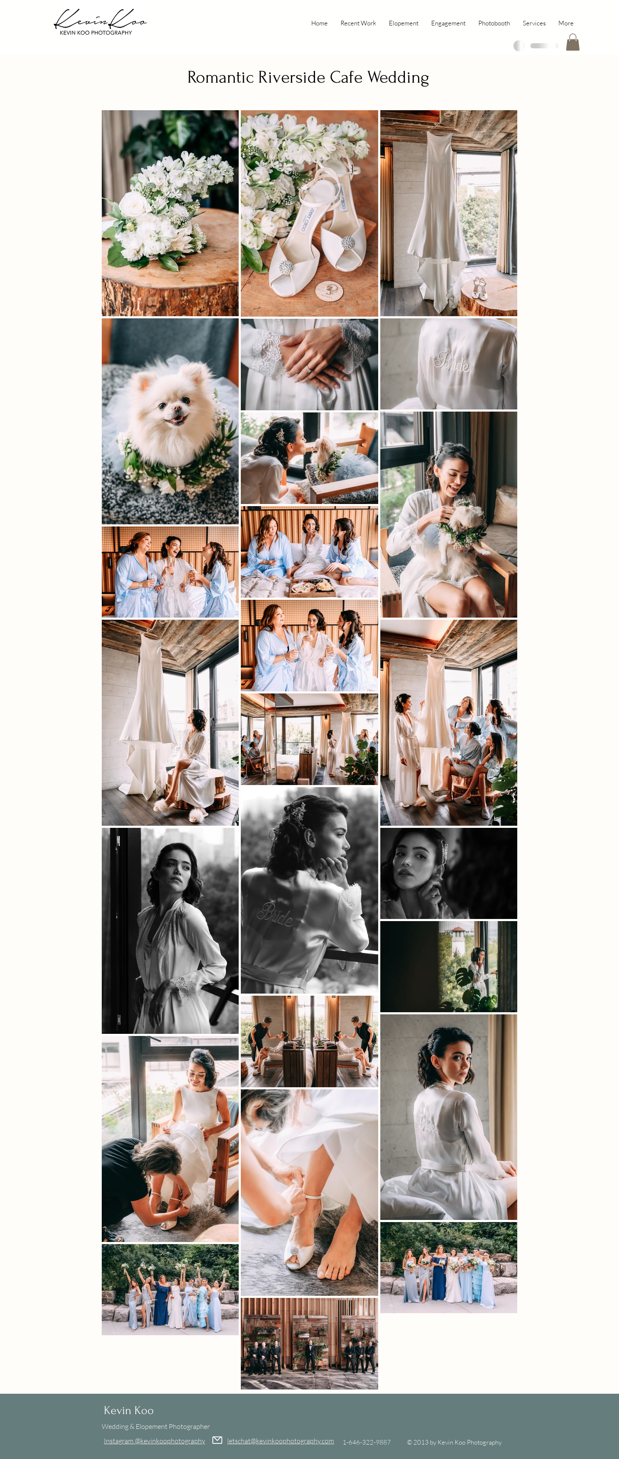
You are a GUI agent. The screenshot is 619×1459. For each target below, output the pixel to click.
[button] (573, 42)
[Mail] (217, 1440)
